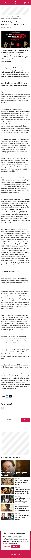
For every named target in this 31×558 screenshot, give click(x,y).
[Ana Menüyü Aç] (2, 2)
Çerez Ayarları (6, 546)
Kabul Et (15, 546)
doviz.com (15, 551)
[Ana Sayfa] (15, 2)
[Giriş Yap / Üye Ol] (24, 2)
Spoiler (9, 419)
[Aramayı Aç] (6, 2)
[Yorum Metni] (17, 412)
